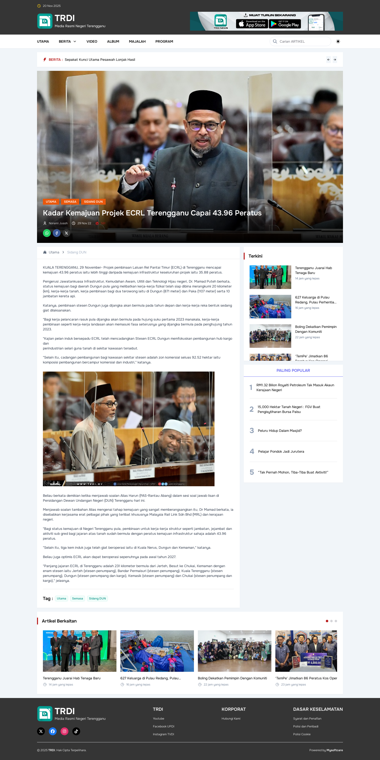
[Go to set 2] (331, 621)
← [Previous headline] (328, 59)
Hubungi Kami (231, 719)
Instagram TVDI (163, 734)
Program (164, 41)
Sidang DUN (93, 202)
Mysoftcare (335, 750)
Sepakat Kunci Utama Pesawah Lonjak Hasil (100, 59)
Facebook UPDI (163, 726)
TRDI (51, 750)
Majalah (137, 41)
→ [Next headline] (335, 59)
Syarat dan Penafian (307, 719)
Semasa (70, 202)
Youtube (158, 719)
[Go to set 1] (327, 621)
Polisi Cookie (302, 734)
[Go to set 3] (336, 621)
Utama (43, 41)
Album (113, 41)
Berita (68, 41)
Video (92, 41)
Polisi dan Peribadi (305, 726)
